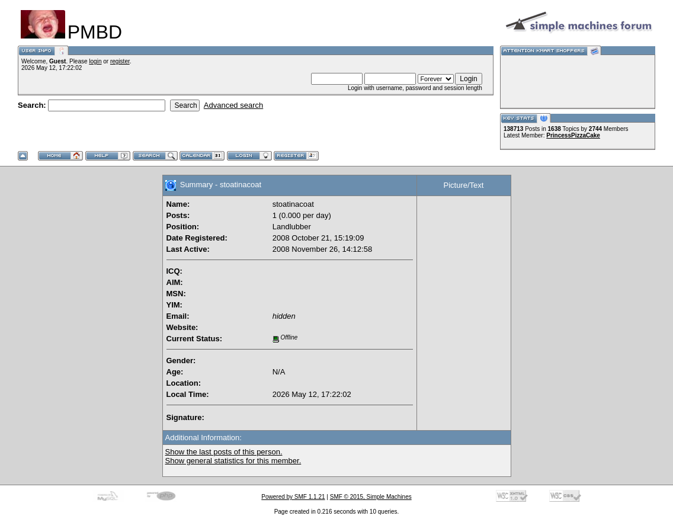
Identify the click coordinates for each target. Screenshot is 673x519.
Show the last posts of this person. (224, 451)
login (95, 61)
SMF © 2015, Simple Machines (371, 497)
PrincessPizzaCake (573, 135)
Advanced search (233, 105)
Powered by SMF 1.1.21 (293, 497)
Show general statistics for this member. (233, 460)
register (120, 61)
